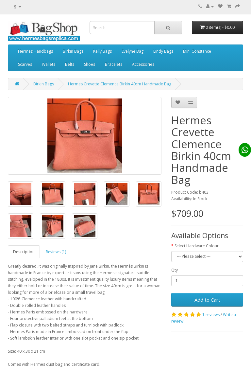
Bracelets (113, 64)
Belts (69, 64)
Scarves (25, 64)
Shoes (89, 64)
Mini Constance (197, 51)
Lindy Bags (163, 51)
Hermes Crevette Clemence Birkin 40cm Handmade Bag (119, 84)
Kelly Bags (102, 51)
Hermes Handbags (35, 51)
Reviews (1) (56, 252)
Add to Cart (207, 299)
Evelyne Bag (132, 51)
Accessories (143, 64)
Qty (174, 270)
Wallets (48, 64)
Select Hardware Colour (197, 246)
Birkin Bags (73, 51)
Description (24, 252)
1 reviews (211, 314)
